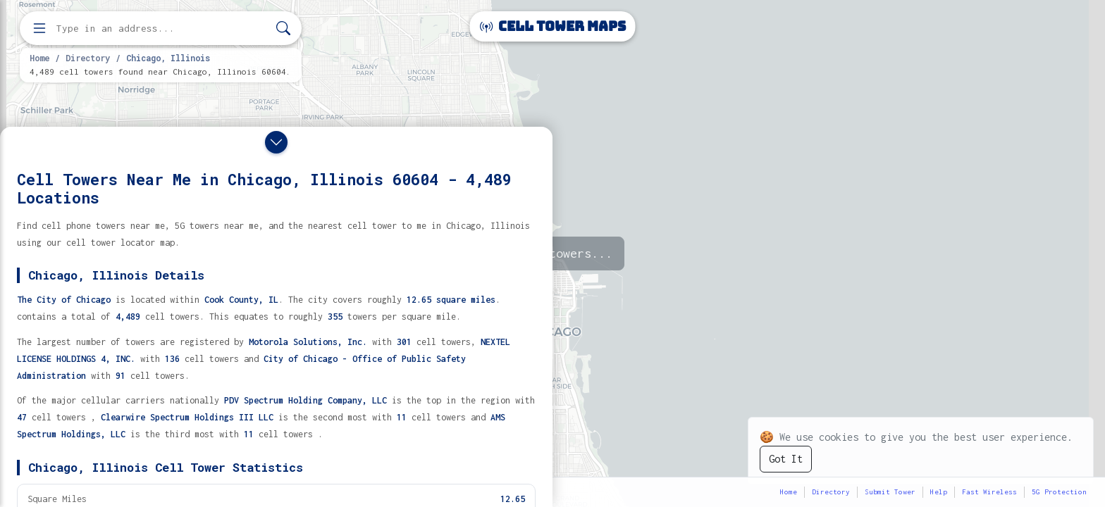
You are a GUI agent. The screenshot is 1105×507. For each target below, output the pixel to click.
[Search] (283, 28)
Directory (88, 57)
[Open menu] (39, 28)
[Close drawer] (276, 142)
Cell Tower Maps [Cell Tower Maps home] (553, 26)
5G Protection (1059, 492)
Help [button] (938, 492)
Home (39, 57)
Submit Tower (890, 492)
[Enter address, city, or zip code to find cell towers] (162, 28)
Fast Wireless (989, 492)
